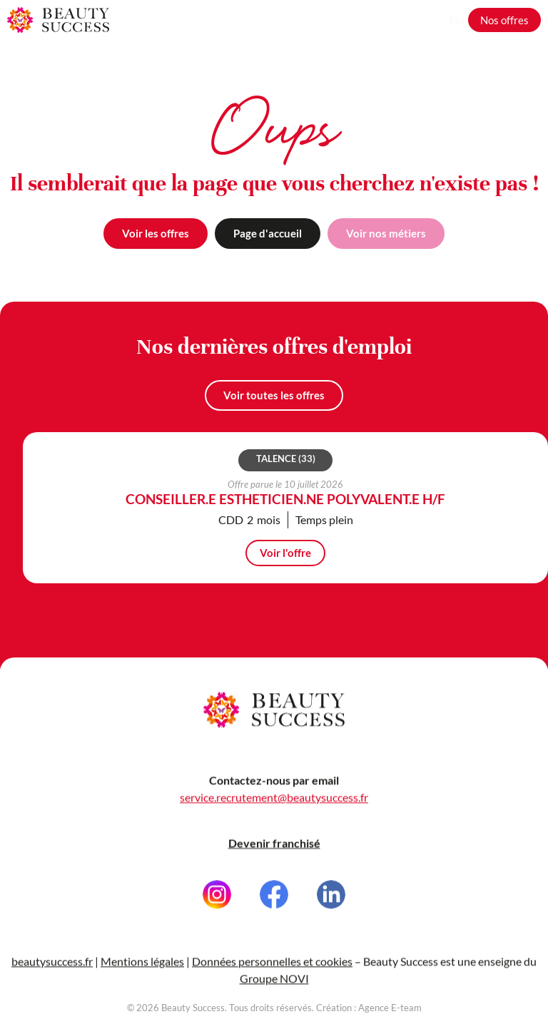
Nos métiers (320, 19)
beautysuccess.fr (52, 969)
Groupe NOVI (274, 986)
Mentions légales (142, 969)
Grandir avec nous (409, 19)
